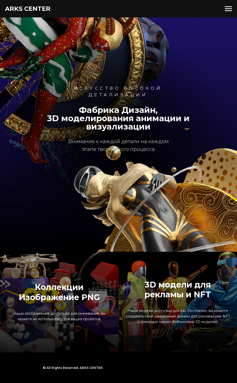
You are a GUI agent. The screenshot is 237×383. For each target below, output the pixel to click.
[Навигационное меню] (228, 8)
